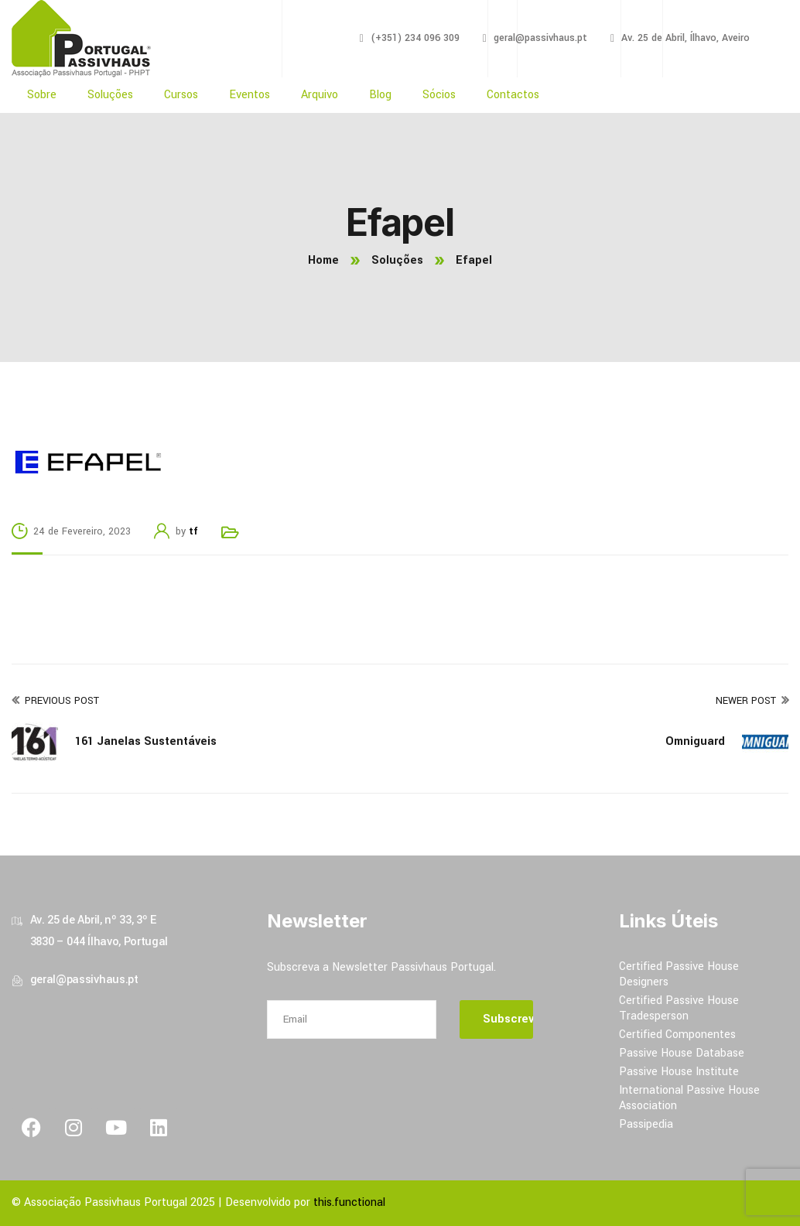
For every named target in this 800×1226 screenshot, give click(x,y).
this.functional (349, 1202)
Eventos (249, 95)
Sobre (41, 95)
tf (193, 531)
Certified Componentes (677, 1034)
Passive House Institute (679, 1072)
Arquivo (319, 95)
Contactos (513, 95)
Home (323, 260)
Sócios (439, 95)
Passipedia (646, 1124)
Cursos (181, 95)
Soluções (110, 95)
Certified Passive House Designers (679, 974)
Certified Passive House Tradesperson (679, 1008)
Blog (380, 95)
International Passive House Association (689, 1098)
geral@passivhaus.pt (540, 38)
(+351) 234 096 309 (415, 38)
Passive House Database (681, 1053)
